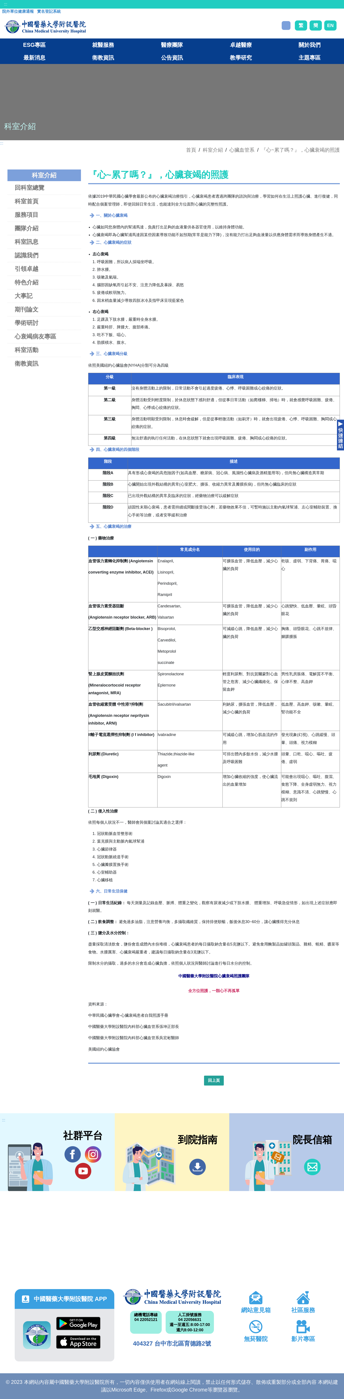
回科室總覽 (29, 187)
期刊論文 (26, 309)
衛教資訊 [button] (103, 58)
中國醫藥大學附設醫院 (172, 1297)
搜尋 (286, 25)
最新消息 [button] (34, 58)
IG (93, 1154)
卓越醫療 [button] (241, 45)
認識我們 (26, 255)
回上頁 (214, 1080)
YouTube (83, 1171)
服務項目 (26, 214)
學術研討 (26, 322)
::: (5, 4)
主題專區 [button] (310, 58)
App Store (78, 1342)
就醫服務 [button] (103, 45)
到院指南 (197, 1167)
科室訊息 (26, 241)
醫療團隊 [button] (172, 45)
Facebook (72, 1154)
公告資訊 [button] (172, 58)
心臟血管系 (241, 150)
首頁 (191, 150)
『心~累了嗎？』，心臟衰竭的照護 (300, 150)
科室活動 (26, 349)
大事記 (23, 295)
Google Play (78, 1323)
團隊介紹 (26, 228)
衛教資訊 (26, 363)
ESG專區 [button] (34, 45)
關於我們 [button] (310, 45)
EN (330, 25)
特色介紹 (26, 282)
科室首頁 (26, 201)
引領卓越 (26, 268)
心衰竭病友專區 (35, 336)
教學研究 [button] (241, 58)
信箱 (312, 1167)
